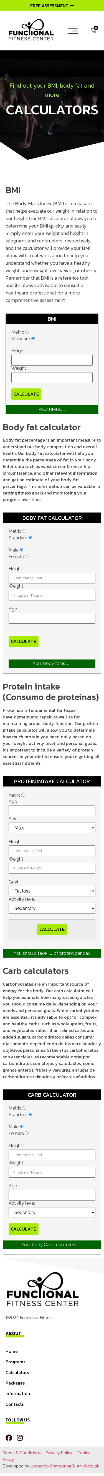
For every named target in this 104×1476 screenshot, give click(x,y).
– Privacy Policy (56, 1452)
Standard (23, 339)
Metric (20, 332)
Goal (13, 882)
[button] (73, 31)
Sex (12, 819)
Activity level (22, 899)
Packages (15, 1383)
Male (16, 550)
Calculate (26, 394)
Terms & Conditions (22, 1452)
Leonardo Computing (51, 1466)
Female (19, 557)
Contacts (15, 1404)
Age (13, 609)
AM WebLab (88, 1466)
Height (18, 351)
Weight (18, 368)
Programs (15, 1361)
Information (18, 1393)
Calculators (17, 1372)
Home (12, 1351)
